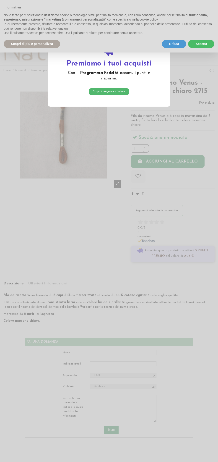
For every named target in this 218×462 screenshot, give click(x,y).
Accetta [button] (201, 44)
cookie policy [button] (149, 19)
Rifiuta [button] (174, 44)
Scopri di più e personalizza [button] (32, 44)
